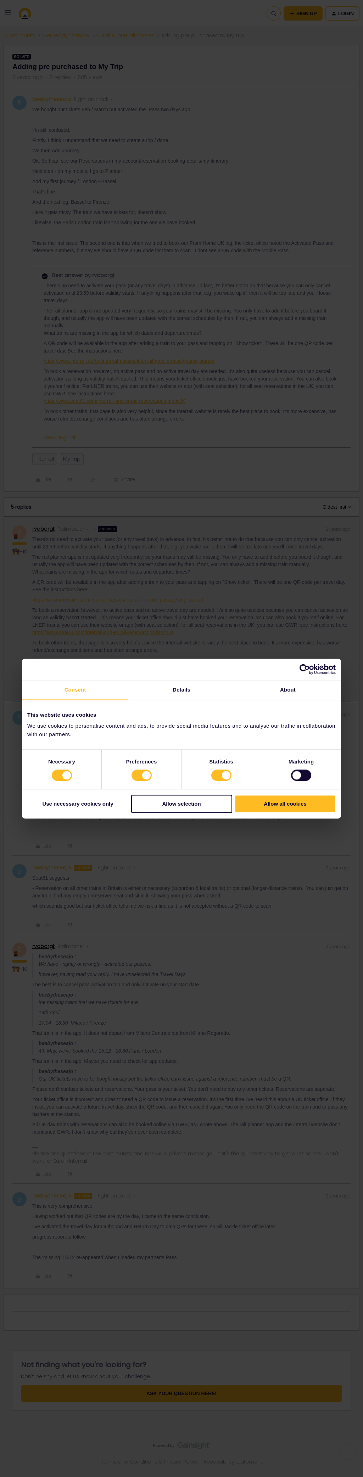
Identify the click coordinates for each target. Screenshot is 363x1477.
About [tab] (288, 690)
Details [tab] (181, 690)
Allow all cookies (285, 804)
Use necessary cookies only (77, 804)
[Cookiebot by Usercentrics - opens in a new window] (305, 669)
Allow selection (181, 804)
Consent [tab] (75, 690)
